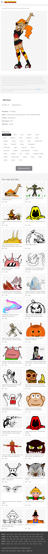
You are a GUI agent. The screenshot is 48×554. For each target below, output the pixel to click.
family (17, 539)
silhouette (13, 144)
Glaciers (38, 534)
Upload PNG (29, 550)
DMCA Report (7, 100)
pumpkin (6, 141)
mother (21, 539)
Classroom (21, 541)
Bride (14, 539)
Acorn (8, 534)
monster (29, 134)
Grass (42, 534)
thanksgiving (31, 144)
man (21, 153)
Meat (31, 543)
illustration (28, 137)
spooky (22, 144)
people (5, 153)
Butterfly (17, 536)
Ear (35, 539)
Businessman (27, 539)
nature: (3, 534)
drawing (15, 150)
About (3, 550)
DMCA (23, 550)
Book (16, 541)
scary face (6, 150)
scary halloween (25, 150)
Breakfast (8, 543)
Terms (7, 550)
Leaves (15, 534)
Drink (19, 543)
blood (21, 137)
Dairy (12, 543)
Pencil (30, 541)
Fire (30, 534)
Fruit (28, 543)
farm (22, 134)
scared (29, 141)
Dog (30, 536)
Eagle (37, 536)
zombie (14, 141)
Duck (33, 536)
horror (15, 134)
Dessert (15, 543)
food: (3, 543)
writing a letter (15, 157)
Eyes (38, 539)
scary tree (24, 147)
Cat (20, 536)
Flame (33, 534)
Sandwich (35, 543)
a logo (21, 141)
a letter (5, 160)
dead (5, 137)
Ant (7, 536)
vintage (25, 157)
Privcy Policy (13, 550)
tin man (36, 150)
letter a (37, 134)
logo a (15, 147)
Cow (27, 536)
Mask (8, 539)
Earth (27, 534)
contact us (38, 89)
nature (13, 160)
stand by (13, 153)
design (40, 157)
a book (32, 157)
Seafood (40, 543)
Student (8, 541)
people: (4, 539)
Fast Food (24, 543)
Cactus (20, 534)
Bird (13, 536)
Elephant (41, 536)
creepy (5, 144)
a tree (20, 160)
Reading (26, 541)
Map (44, 541)
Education (35, 541)
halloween (12, 137)
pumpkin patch (38, 141)
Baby (11, 539)
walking (42, 539)
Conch (24, 534)
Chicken (23, 536)
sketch (27, 153)
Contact (18, 550)
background (6, 134)
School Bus (40, 541)
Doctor (32, 539)
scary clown (7, 147)
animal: (4, 536)
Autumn (11, 534)
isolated (5, 157)
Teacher (12, 541)
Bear (10, 536)
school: (4, 541)
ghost (36, 137)
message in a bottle (38, 153)
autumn (33, 147)
